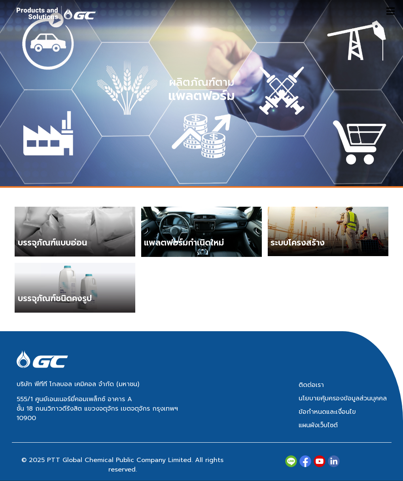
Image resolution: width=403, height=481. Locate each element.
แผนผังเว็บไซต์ (318, 425)
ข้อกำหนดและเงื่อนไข (327, 412)
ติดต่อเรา (311, 385)
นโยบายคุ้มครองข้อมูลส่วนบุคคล (343, 398)
